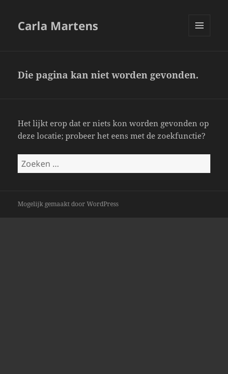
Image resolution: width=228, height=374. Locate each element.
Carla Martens (58, 25)
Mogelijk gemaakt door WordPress (68, 203)
